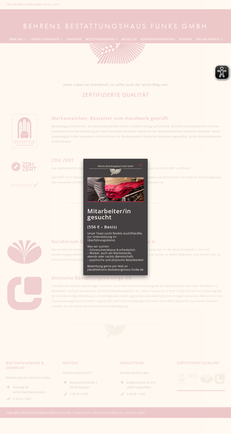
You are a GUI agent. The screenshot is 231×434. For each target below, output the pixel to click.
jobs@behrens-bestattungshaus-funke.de (115, 269)
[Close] (140, 165)
